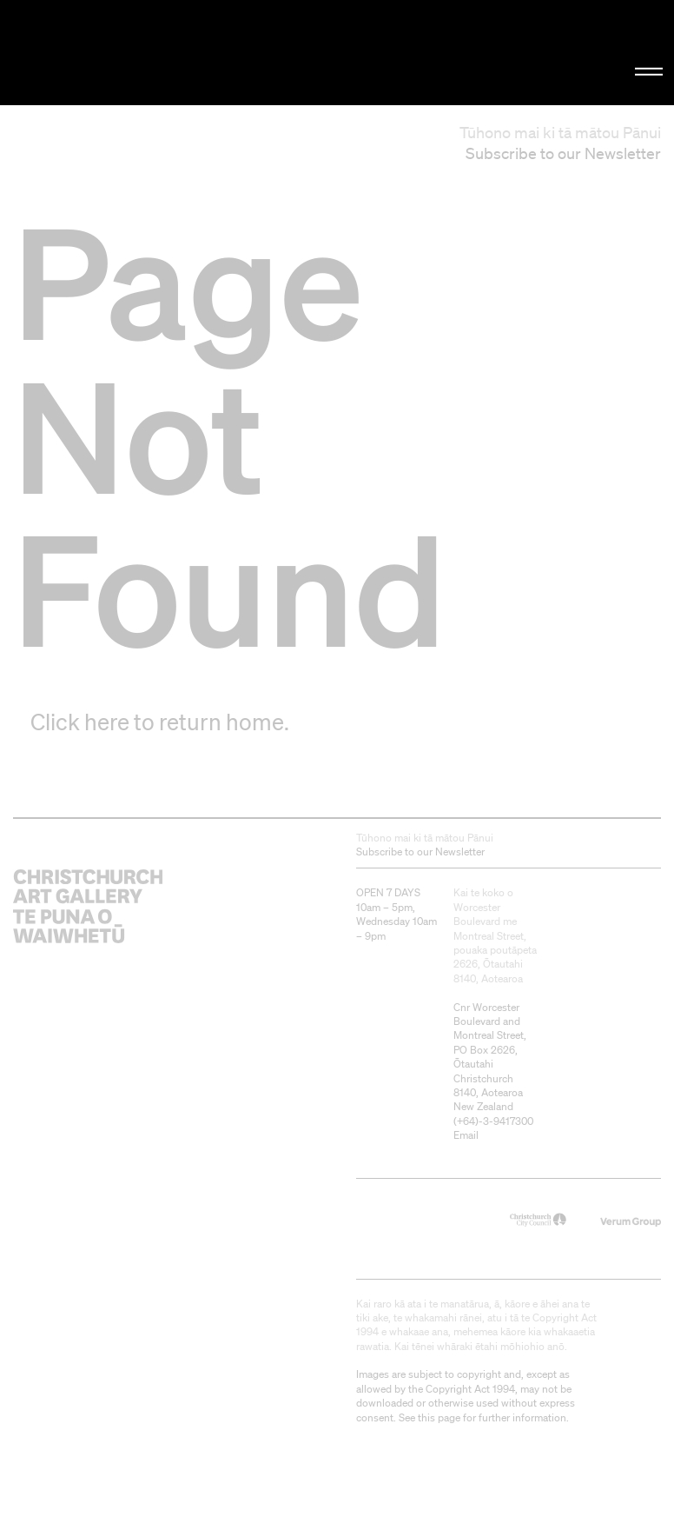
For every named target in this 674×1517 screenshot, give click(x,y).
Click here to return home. (159, 722)
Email (466, 1135)
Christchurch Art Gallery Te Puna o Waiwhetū (113, 52)
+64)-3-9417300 (495, 1121)
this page (439, 1417)
